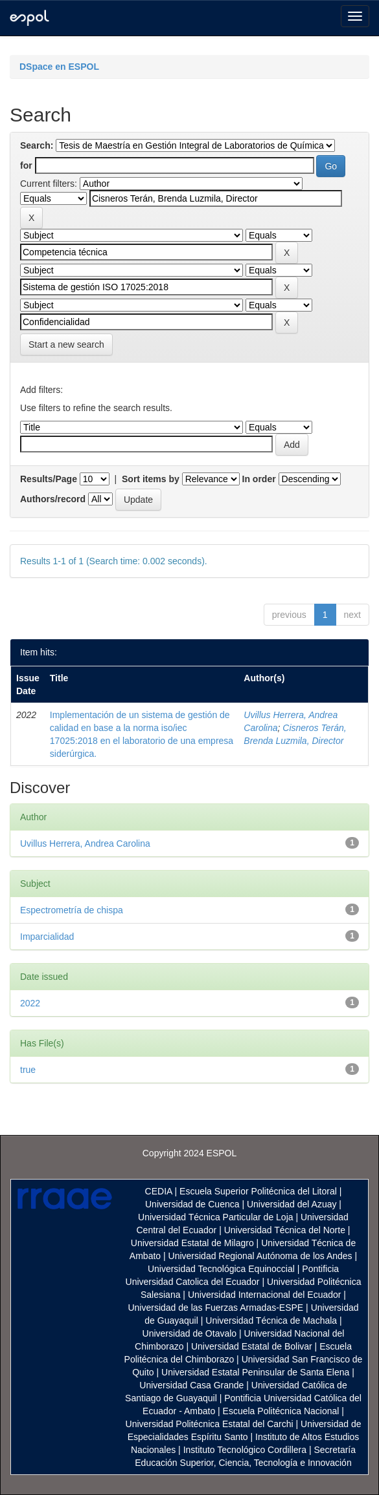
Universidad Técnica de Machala (271, 1320)
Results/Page (48, 479)
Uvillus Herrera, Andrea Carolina (85, 843)
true (28, 1070)
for (26, 165)
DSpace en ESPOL (59, 66)
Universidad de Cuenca (192, 1204)
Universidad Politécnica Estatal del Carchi (209, 1424)
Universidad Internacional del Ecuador (264, 1294)
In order (259, 479)
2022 (30, 1003)
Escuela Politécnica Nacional (281, 1411)
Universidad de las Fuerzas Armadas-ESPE (215, 1307)
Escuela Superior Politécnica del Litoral (258, 1191)
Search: (36, 145)
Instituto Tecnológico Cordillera (244, 1450)
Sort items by (150, 479)
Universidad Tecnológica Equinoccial (221, 1269)
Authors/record (53, 499)
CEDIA (158, 1191)
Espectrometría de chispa (71, 910)
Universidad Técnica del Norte (284, 1230)
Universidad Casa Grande (192, 1385)
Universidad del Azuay (292, 1204)
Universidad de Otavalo (190, 1333)
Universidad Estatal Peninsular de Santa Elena (255, 1372)
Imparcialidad (47, 936)
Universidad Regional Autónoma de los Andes (260, 1256)
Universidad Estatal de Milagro (192, 1243)
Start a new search (66, 344)
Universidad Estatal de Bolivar (251, 1346)
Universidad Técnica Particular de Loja (215, 1217)
